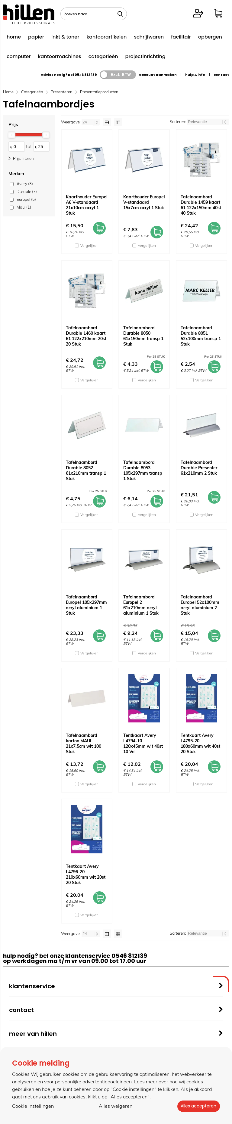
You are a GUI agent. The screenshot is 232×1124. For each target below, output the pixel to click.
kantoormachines (59, 56)
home (14, 36)
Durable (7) (27, 191)
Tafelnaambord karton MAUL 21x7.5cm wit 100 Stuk (83, 743)
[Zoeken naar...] (120, 14)
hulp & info (195, 74)
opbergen (210, 36)
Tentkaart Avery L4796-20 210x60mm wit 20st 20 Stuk (85, 874)
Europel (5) (26, 199)
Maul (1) (24, 207)
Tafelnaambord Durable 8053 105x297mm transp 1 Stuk (142, 470)
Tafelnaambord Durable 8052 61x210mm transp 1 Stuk (86, 470)
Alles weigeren (114, 1106)
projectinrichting (145, 56)
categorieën (103, 56)
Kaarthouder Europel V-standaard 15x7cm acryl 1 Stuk (144, 202)
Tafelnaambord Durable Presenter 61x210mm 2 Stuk (199, 468)
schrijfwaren (149, 36)
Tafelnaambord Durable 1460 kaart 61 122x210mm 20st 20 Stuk (86, 336)
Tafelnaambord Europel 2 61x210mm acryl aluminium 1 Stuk (141, 605)
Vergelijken (89, 245)
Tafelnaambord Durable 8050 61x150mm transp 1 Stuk (143, 336)
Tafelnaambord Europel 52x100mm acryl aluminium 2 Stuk (200, 605)
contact (221, 74)
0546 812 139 (86, 74)
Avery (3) (25, 183)
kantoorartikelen (106, 36)
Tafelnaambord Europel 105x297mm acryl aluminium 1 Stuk (86, 605)
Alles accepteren (197, 1106)
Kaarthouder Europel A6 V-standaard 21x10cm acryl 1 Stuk (87, 205)
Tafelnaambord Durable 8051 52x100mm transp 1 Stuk (201, 336)
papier (36, 36)
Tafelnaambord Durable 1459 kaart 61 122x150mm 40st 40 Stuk (201, 205)
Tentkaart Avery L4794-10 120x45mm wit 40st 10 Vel (143, 743)
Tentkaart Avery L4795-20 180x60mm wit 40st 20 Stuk (200, 743)
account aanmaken (158, 74)
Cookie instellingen (33, 1106)
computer (19, 56)
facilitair (181, 36)
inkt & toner (65, 36)
